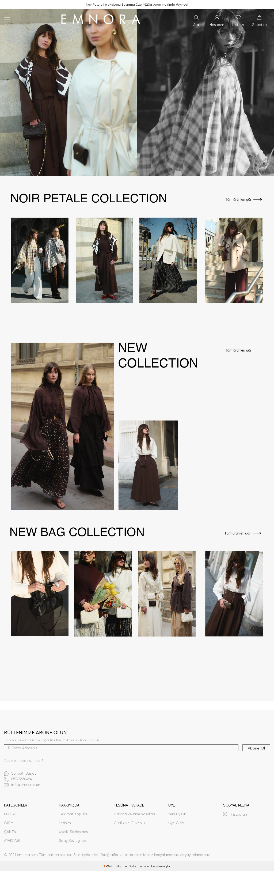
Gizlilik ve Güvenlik (129, 822)
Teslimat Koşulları (73, 814)
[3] (137, 426)
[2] (137, 259)
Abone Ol (256, 747)
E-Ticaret (121, 866)
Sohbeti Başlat (20, 773)
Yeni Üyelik (177, 814)
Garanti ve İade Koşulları (134, 814)
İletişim (65, 822)
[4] (137, 605)
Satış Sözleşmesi (73, 840)
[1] (137, 92)
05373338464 (18, 779)
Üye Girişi (176, 822)
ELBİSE (10, 814)
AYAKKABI (12, 840)
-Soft (109, 866)
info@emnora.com (22, 785)
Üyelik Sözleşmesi (74, 831)
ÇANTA (10, 831)
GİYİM (8, 822)
